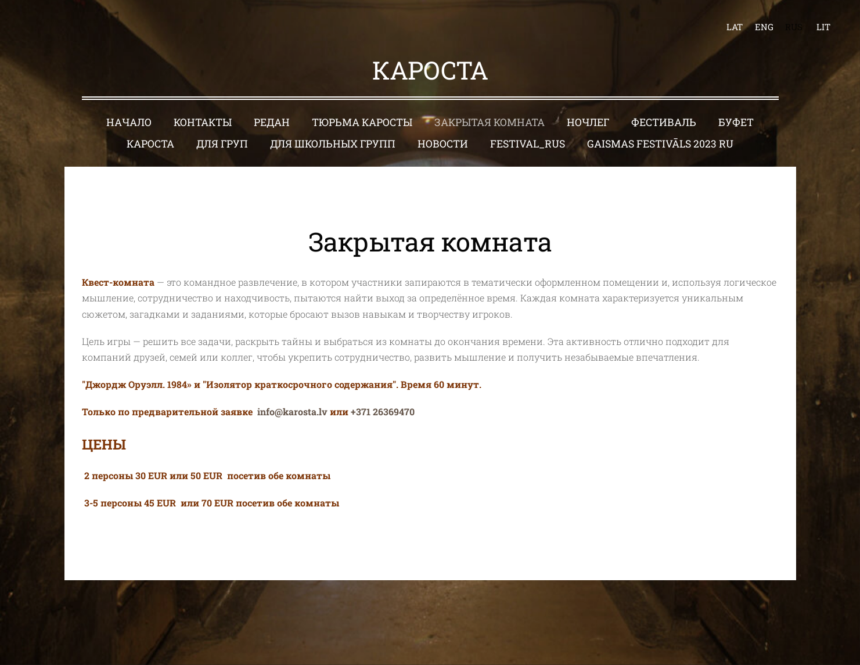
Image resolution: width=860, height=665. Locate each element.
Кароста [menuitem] (150, 143)
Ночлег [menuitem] (588, 122)
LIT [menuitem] (823, 27)
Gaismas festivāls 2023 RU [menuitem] (660, 143)
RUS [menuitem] (794, 27)
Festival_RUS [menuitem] (527, 143)
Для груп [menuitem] (222, 143)
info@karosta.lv (292, 411)
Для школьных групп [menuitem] (332, 143)
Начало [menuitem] (129, 122)
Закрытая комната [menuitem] (489, 122)
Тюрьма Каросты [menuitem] (362, 122)
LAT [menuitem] (734, 27)
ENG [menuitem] (764, 27)
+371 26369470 (383, 411)
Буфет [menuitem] (736, 122)
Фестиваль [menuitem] (663, 122)
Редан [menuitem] (272, 122)
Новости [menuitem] (443, 143)
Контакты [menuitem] (203, 122)
